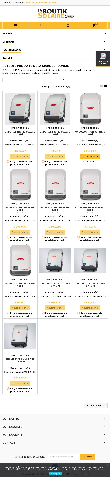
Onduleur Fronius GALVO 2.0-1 (20, 133)
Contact (6, 2)
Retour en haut (96, 405)
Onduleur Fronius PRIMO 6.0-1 (90, 209)
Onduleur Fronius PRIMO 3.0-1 (90, 133)
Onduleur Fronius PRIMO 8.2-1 (20, 284)
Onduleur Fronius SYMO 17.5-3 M (20, 360)
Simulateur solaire (103, 59)
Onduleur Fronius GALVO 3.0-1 (55, 133)
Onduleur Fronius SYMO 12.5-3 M (90, 284)
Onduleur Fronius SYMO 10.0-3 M (55, 284)
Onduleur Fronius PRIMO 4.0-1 (20, 209)
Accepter (56, 473)
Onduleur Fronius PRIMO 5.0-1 (55, 209)
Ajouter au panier (20, 156)
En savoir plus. (97, 469)
